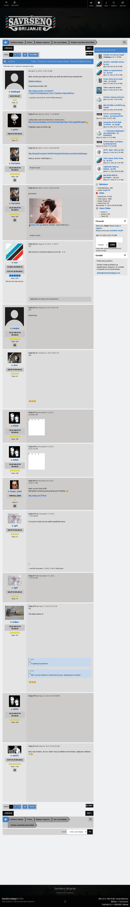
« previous (8, 47)
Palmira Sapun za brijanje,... (113, 141)
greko (15, 128)
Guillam (15, 621)
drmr (15, 364)
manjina (15, 327)
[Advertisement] (65, 857)
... (22, 54)
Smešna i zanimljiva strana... (114, 61)
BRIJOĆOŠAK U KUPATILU (113, 104)
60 (25, 54)
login (117, 225)
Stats (101, 192)
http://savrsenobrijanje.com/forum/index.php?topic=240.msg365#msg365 (57, 121)
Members (103, 183)
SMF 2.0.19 (102, 898)
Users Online (104, 207)
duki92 (15, 754)
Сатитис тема (108, 96)
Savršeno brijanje (9, 898)
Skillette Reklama (35, 81)
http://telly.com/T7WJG (37, 495)
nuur (107, 63)
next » (89, 47)
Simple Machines (122, 898)
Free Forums (123, 901)
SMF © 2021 (111, 898)
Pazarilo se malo (109, 54)
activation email (116, 230)
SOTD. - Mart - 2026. (110, 149)
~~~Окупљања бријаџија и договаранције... (113, 131)
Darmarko (15, 162)
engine (118, 87)
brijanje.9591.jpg (35, 224)
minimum (120, 96)
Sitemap (125, 904)
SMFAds (114, 901)
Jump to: (63, 831)
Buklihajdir (15, 91)
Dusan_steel (16, 490)
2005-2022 (117, 904)
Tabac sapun (108, 87)
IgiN (16, 525)
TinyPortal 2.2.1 (107, 904)
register (99, 227)
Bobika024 (107, 134)
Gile (122, 149)
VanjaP (121, 54)
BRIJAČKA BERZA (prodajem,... (110, 176)
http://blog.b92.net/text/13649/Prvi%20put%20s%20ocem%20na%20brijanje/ (57, 153)
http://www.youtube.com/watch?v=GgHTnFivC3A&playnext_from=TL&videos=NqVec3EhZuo (51, 91)
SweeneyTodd (117, 115)
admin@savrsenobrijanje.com (108, 272)
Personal (100, 220)
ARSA (15, 425)
